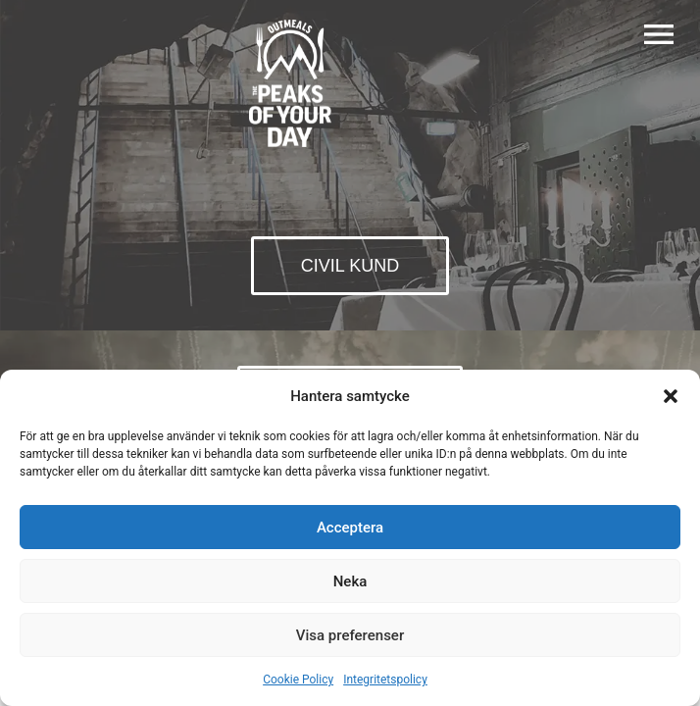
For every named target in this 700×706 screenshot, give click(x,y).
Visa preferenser (350, 635)
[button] (670, 396)
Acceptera (350, 527)
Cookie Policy (298, 679)
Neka (350, 581)
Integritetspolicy (385, 679)
